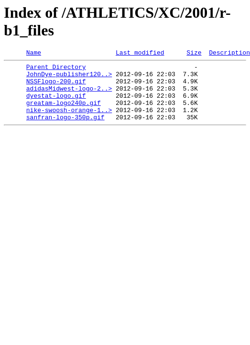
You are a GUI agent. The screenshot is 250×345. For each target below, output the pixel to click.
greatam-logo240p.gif (63, 112)
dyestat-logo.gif (56, 104)
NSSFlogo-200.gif (56, 86)
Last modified (140, 53)
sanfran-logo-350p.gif (65, 130)
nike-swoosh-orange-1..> (69, 121)
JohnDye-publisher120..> (69, 78)
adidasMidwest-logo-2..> (69, 95)
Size (193, 53)
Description (229, 53)
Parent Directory (56, 69)
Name (33, 53)
